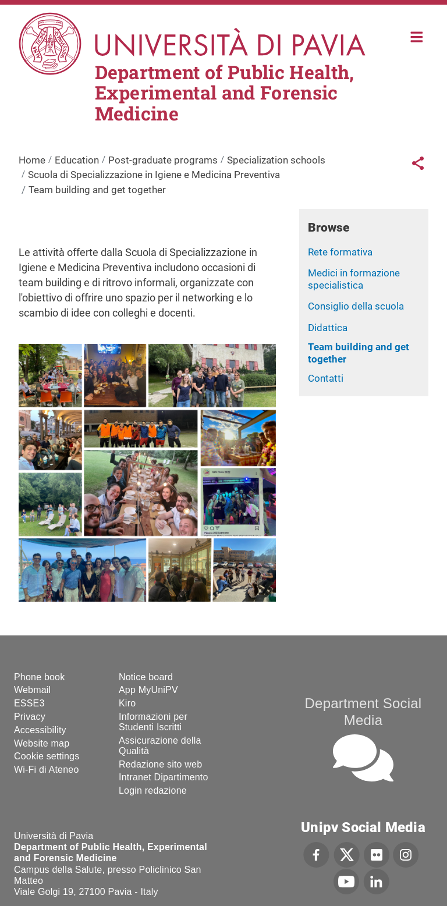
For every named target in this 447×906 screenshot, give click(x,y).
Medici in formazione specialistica (354, 279)
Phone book (39, 677)
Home (417, 36)
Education (77, 160)
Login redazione (153, 790)
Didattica (327, 327)
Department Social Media (363, 711)
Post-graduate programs (163, 160)
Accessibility (40, 730)
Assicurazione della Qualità (160, 746)
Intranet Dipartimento (163, 777)
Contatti (325, 378)
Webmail (32, 690)
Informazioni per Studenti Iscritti (153, 722)
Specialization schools (276, 160)
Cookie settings (46, 756)
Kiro (127, 703)
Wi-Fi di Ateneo (46, 769)
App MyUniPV (148, 690)
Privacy (29, 717)
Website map (41, 743)
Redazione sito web (160, 764)
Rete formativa (340, 252)
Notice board (146, 677)
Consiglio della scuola (356, 306)
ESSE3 (29, 703)
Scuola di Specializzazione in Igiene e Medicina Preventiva (154, 174)
